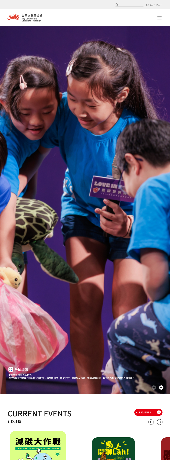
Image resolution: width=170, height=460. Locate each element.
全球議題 (21, 369)
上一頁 (154, 387)
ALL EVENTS (143, 412)
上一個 (151, 422)
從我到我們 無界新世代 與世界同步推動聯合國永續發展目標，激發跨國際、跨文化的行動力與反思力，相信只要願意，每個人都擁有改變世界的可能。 (71, 376)
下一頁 (161, 387)
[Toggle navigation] (159, 18)
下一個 (159, 422)
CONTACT (156, 5)
